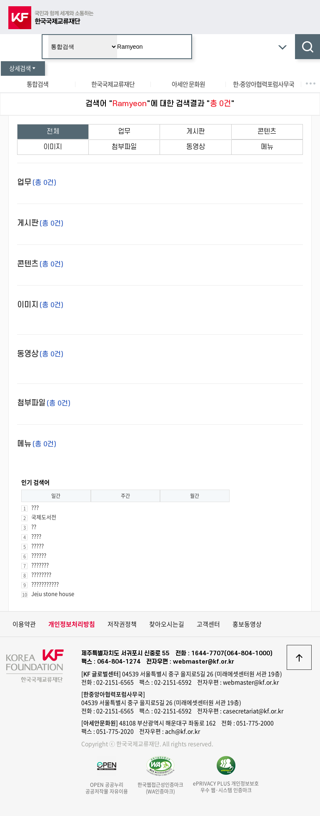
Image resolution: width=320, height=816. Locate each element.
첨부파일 (124, 147)
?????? (38, 555)
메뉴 (267, 147)
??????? (40, 565)
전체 (53, 131)
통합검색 (37, 84)
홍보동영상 (247, 624)
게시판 (195, 131)
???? (36, 536)
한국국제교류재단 (113, 84)
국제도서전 (43, 517)
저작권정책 (122, 624)
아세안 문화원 (188, 84)
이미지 (52, 147)
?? (33, 526)
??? (35, 507)
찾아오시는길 (166, 624)
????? (37, 545)
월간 (194, 496)
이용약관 (24, 624)
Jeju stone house (52, 593)
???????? (41, 574)
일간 (55, 496)
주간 (125, 496)
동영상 (195, 147)
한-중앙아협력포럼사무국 (263, 84)
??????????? (45, 584)
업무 (124, 131)
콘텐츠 (267, 131)
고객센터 (208, 624)
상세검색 (23, 68)
